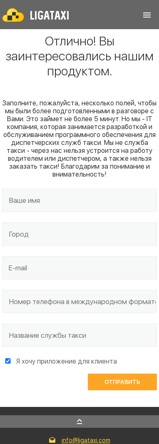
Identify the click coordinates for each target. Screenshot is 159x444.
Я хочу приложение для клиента (66, 361)
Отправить (122, 382)
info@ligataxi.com (86, 440)
